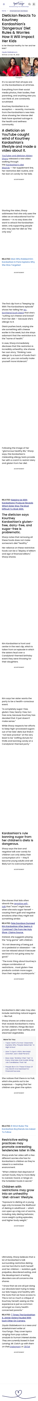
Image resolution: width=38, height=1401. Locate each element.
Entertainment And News (19, 11)
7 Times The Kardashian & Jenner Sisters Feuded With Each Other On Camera (18, 1317)
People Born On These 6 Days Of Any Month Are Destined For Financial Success (19, 1069)
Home (4, 11)
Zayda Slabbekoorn (9, 52)
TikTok (27, 1346)
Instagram (15, 1346)
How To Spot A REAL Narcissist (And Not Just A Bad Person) (18, 1052)
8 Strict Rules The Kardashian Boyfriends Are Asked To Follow (18, 1129)
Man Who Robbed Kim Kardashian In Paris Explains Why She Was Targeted (18, 262)
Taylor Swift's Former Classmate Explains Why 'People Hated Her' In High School (19, 1045)
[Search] (29, 4)
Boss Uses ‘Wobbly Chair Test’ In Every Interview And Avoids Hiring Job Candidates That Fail (19, 1060)
